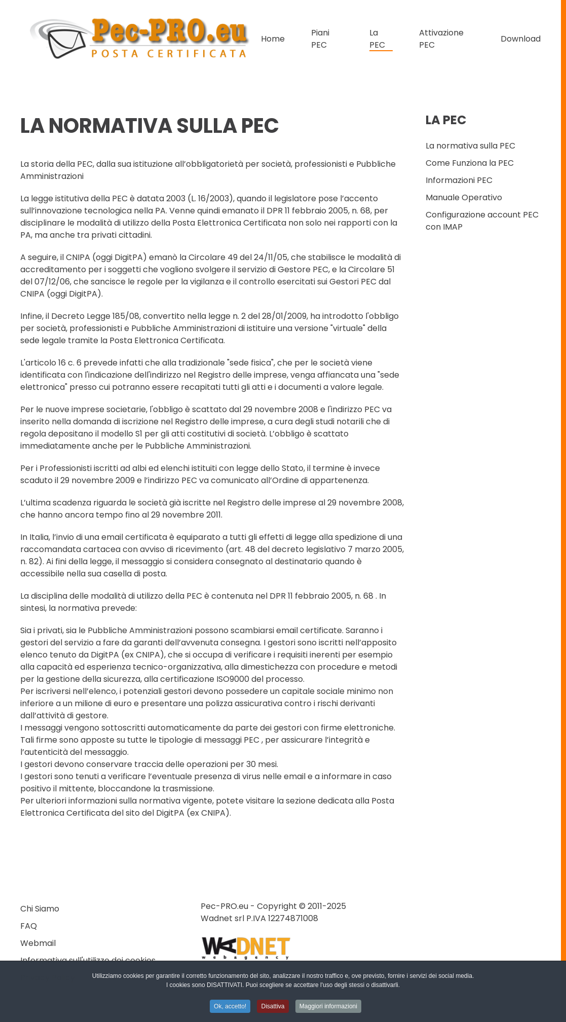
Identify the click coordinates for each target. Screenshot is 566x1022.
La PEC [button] (377, 39)
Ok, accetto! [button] (230, 1007)
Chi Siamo (39, 909)
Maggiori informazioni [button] (328, 1007)
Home (273, 39)
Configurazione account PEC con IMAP (482, 221)
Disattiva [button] (272, 1007)
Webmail (38, 943)
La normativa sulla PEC (470, 146)
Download (521, 39)
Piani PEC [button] (320, 39)
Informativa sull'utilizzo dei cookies (88, 960)
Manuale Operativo (464, 197)
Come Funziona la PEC (470, 163)
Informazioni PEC (459, 180)
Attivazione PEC (441, 39)
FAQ (28, 926)
